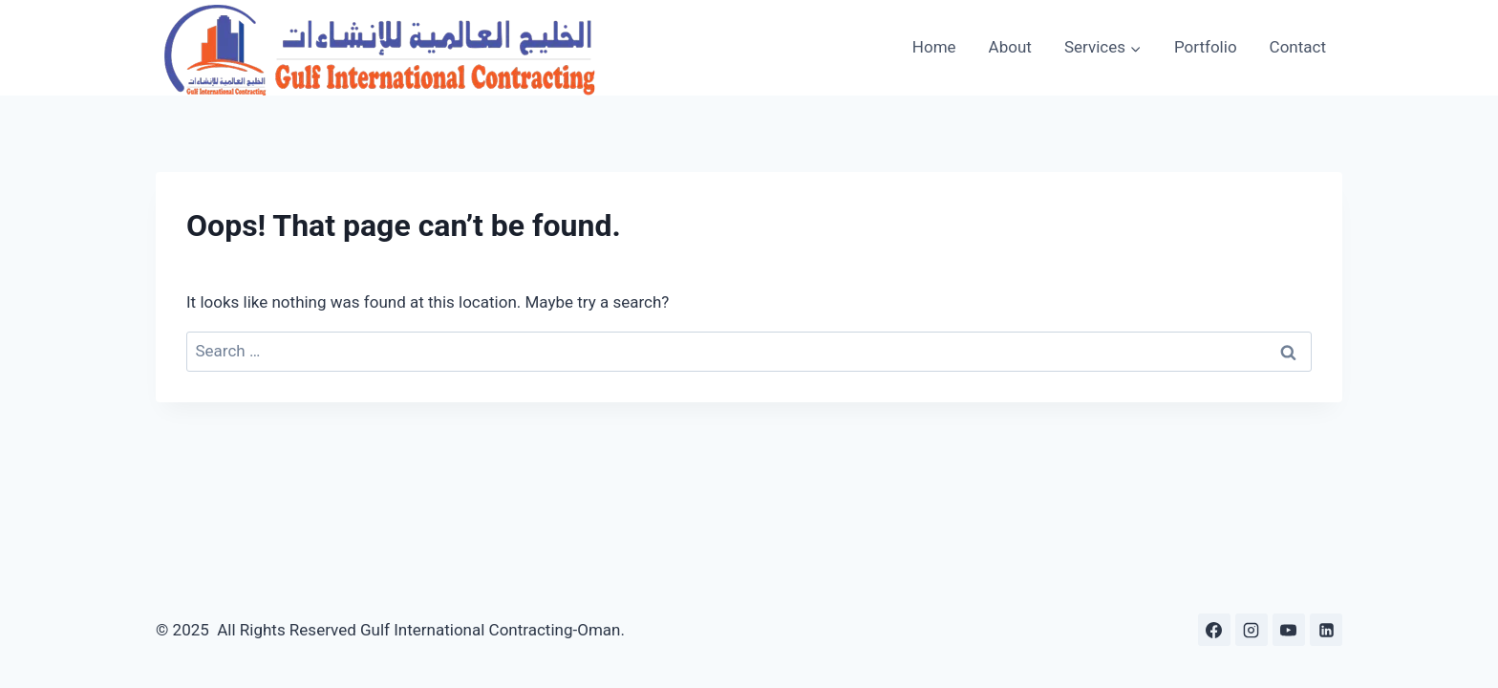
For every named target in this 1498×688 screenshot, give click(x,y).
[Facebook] (1214, 629)
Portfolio (1205, 46)
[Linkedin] (1326, 629)
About (1010, 46)
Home (934, 46)
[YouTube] (1289, 629)
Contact (1298, 46)
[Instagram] (1251, 629)
